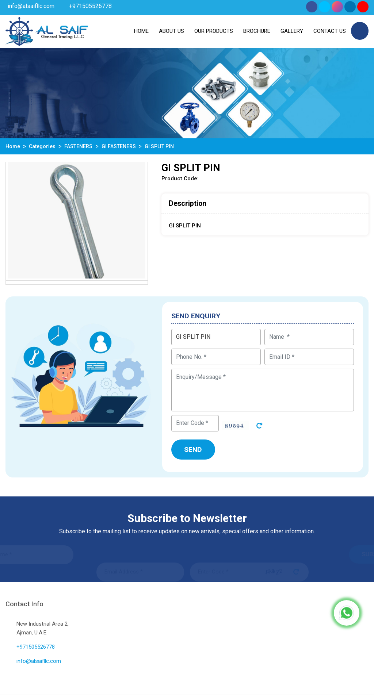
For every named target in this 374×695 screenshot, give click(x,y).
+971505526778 (90, 6)
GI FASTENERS (119, 146)
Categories (42, 146)
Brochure (256, 31)
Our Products (213, 31)
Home (141, 31)
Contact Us (329, 31)
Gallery (291, 31)
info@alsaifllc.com (31, 6)
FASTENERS (78, 146)
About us (171, 31)
